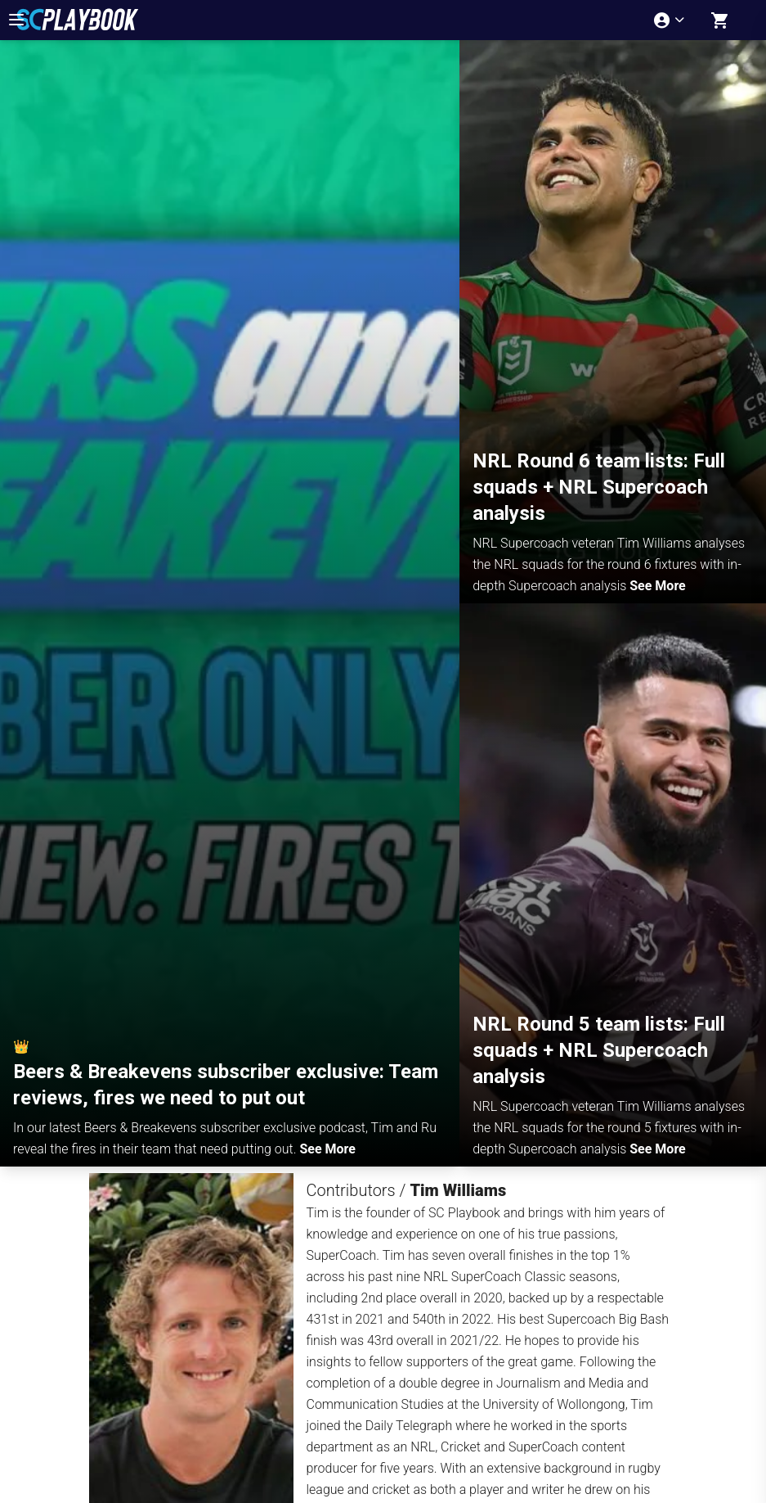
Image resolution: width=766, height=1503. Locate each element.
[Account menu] (671, 20)
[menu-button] (16, 19)
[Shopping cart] (720, 20)
